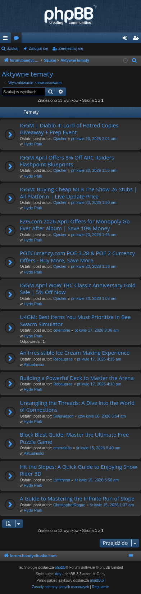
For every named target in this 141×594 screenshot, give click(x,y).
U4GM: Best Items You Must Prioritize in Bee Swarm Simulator (75, 320)
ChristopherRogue (69, 505)
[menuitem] (134, 61)
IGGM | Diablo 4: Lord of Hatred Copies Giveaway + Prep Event (69, 129)
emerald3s (62, 448)
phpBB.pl (97, 580)
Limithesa (61, 480)
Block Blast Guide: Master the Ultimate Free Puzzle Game (74, 438)
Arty (58, 574)
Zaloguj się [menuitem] (126, 39)
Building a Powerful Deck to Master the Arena (77, 377)
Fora (18, 39)
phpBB (60, 567)
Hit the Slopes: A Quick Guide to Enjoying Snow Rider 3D (78, 470)
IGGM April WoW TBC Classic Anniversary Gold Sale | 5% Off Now (78, 288)
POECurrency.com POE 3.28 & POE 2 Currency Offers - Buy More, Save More (77, 256)
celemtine (61, 330)
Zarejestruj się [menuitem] (137, 39)
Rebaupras (63, 359)
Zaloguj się (38, 48)
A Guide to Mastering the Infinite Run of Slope (77, 498)
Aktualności (34, 364)
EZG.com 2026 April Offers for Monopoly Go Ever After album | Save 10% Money (75, 225)
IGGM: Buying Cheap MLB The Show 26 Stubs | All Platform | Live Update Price (78, 192)
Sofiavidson (63, 416)
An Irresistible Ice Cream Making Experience (74, 352)
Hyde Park (33, 144)
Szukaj (12, 48)
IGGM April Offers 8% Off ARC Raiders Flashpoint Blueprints (67, 161)
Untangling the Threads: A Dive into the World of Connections (77, 406)
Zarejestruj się (70, 48)
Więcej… (7, 39)
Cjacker (60, 138)
